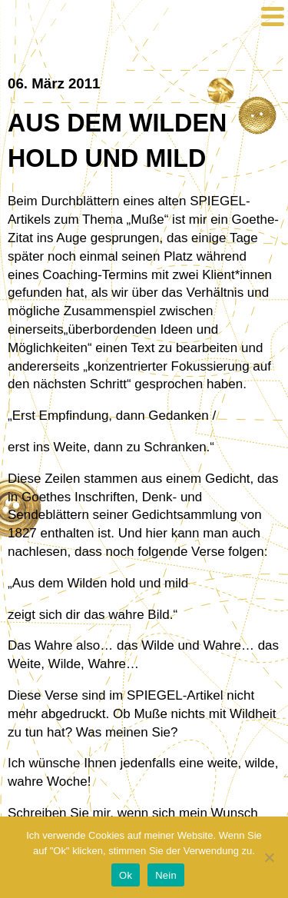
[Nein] (268, 857)
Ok (125, 875)
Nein (166, 875)
